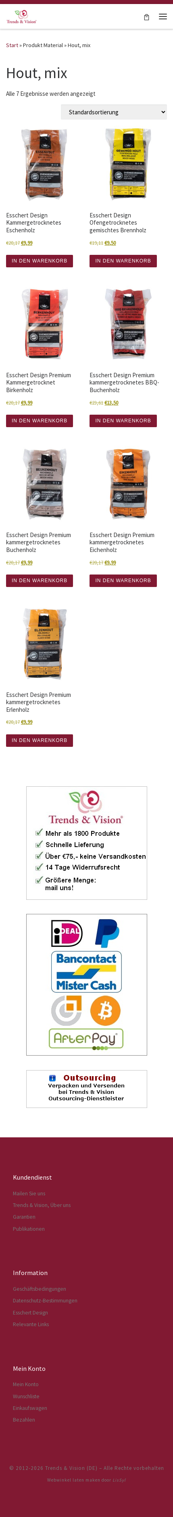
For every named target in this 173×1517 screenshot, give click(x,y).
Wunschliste (26, 1396)
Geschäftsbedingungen (39, 1289)
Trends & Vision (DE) (71, 1468)
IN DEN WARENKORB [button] (39, 261)
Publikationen (29, 1229)
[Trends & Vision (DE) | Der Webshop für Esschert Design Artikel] (21, 15)
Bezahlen (24, 1419)
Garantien (24, 1216)
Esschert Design (30, 1312)
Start (12, 45)
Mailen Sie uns (29, 1193)
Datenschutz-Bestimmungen (45, 1300)
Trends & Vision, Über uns (42, 1205)
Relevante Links (31, 1324)
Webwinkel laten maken (73, 1480)
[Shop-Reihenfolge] (114, 112)
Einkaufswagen (30, 1408)
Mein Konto (26, 1384)
